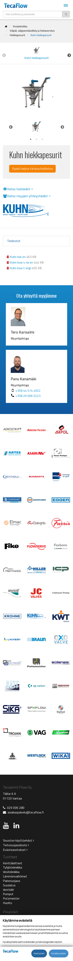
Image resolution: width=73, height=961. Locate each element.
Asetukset (39, 953)
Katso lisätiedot (18, 189)
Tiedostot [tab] (13, 241)
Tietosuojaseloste (16, 845)
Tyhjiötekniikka (12, 867)
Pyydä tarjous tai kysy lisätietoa (32, 168)
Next (69, 55)
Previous (4, 55)
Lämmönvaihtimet (15, 876)
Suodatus (9, 885)
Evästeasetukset (15, 849)
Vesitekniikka (20, 26)
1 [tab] (31, 139)
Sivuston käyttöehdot (18, 840)
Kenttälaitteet (12, 863)
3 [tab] (42, 139)
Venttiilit (8, 889)
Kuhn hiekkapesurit (41, 35)
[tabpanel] (36, 127)
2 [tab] (37, 139)
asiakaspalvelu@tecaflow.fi (26, 812)
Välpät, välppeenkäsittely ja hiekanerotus (32, 31)
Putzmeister (11, 898)
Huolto (7, 903)
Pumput (8, 894)
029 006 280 (15, 807)
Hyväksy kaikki (58, 953)
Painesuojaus (11, 880)
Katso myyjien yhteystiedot (27, 196)
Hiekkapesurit (17, 35)
